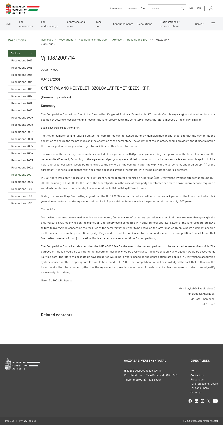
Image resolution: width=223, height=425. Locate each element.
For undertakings (49, 23)
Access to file (136, 8)
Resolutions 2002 (22, 167)
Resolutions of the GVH (93, 39)
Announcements (123, 23)
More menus (213, 23)
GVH (8, 23)
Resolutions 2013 (21, 88)
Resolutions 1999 (21, 188)
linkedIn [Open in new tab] (196, 401)
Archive (15, 53)
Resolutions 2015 (21, 74)
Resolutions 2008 (22, 124)
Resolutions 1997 (21, 203)
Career (199, 23)
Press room (98, 23)
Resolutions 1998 (21, 196)
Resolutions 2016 (21, 67)
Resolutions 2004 (22, 153)
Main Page (47, 39)
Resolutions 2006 (22, 138)
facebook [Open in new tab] (190, 401)
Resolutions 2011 (21, 103)
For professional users (76, 23)
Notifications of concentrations (170, 23)
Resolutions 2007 (22, 131)
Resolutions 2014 (21, 81)
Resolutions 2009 (22, 117)
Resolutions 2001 (21, 174)
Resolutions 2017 (21, 60)
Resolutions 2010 (21, 110)
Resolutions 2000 (22, 181)
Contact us (197, 375)
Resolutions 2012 (21, 96)
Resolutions (144, 23)
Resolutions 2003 (22, 160)
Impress (9, 420)
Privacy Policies (27, 420)
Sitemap (195, 391)
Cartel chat (117, 8)
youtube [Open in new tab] (215, 401)
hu (191, 8)
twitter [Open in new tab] (208, 401)
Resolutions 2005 (22, 146)
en (199, 8)
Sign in (211, 8)
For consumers (26, 23)
